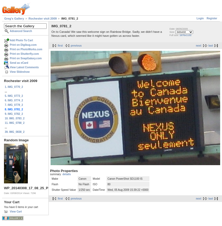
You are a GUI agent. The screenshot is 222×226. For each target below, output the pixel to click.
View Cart (16, 211)
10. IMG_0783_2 (15, 118)
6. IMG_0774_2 (14, 100)
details (67, 174)
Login (200, 18)
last (210, 45)
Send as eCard (19, 62)
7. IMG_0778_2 (14, 104)
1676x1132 (186, 35)
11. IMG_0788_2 (15, 122)
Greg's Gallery (14, 18)
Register (212, 18)
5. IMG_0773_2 (14, 95)
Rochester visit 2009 (43, 18)
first (60, 45)
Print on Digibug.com (23, 44)
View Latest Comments (24, 67)
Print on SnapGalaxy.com (26, 58)
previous (76, 45)
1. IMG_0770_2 (14, 86)
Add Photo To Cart (21, 40)
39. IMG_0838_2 (15, 131)
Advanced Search (21, 31)
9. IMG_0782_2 (14, 113)
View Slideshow (20, 71)
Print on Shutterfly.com (24, 53)
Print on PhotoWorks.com (26, 49)
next (198, 45)
